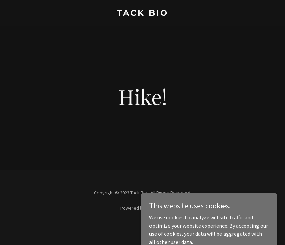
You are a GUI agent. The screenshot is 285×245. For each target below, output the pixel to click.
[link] (142, 13)
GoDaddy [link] (155, 208)
